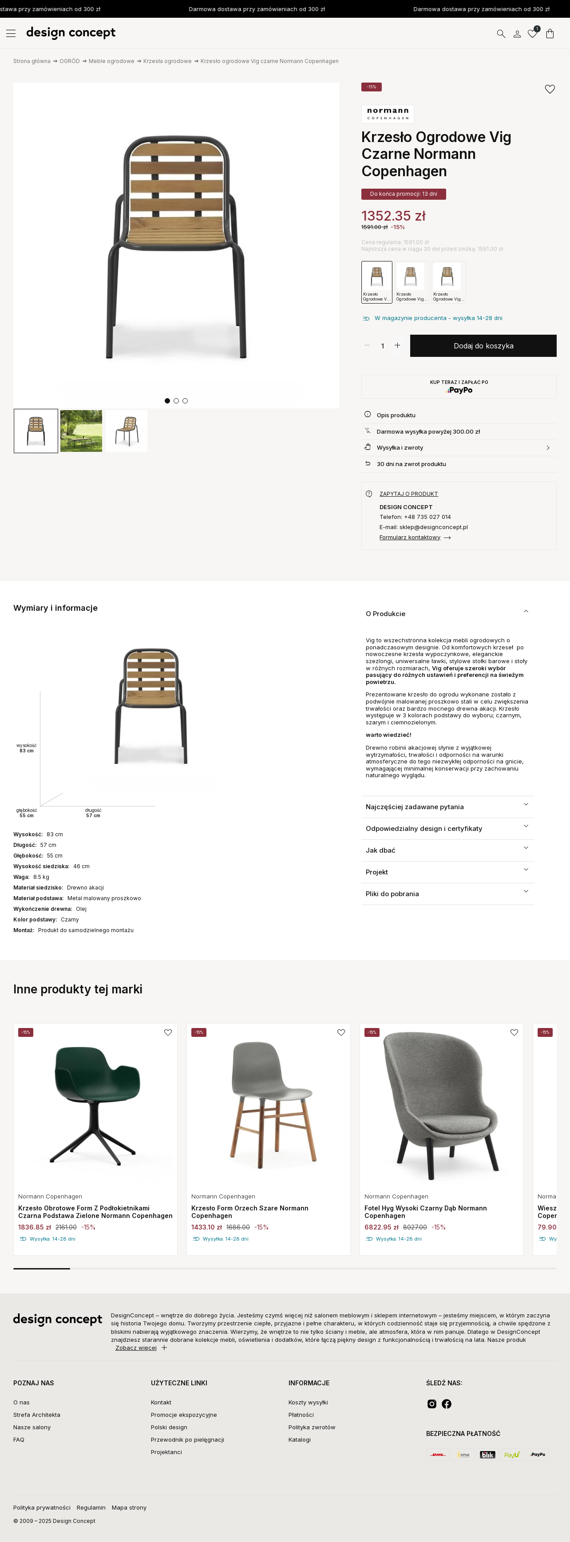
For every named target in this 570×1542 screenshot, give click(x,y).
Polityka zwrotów (312, 1427)
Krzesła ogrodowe (167, 61)
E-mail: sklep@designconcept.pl (424, 527)
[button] (167, 400)
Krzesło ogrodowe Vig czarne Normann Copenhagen (270, 61)
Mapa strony (129, 1507)
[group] (36, 431)
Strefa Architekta (36, 1414)
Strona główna (32, 61)
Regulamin (91, 1507)
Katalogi (300, 1439)
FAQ (18, 1439)
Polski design (169, 1427)
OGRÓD (69, 61)
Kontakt (161, 1402)
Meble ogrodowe (112, 61)
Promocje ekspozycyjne (184, 1414)
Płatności (301, 1414)
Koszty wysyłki (308, 1402)
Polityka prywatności (42, 1507)
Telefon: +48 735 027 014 (415, 517)
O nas (21, 1402)
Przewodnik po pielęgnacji (187, 1439)
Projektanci (166, 1451)
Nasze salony (32, 1427)
